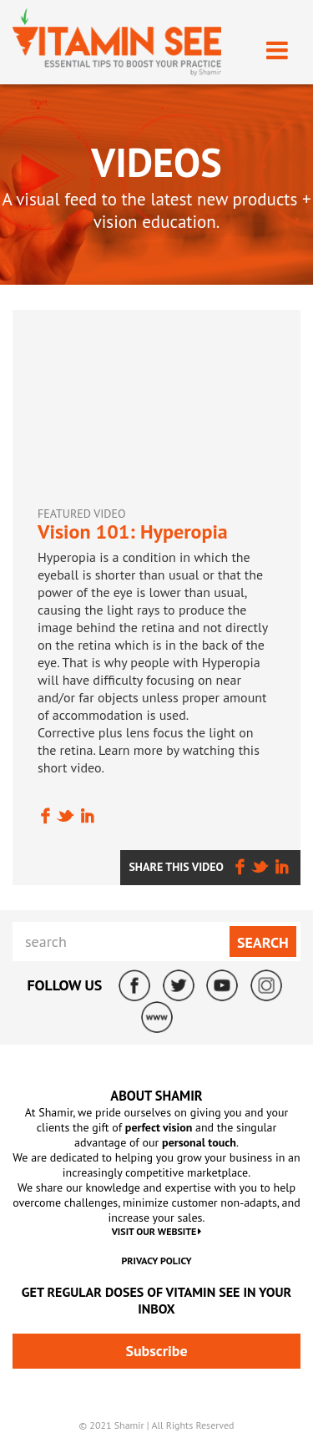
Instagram (266, 985)
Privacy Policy (156, 1260)
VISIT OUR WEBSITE (157, 1231)
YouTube (222, 985)
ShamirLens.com (157, 1017)
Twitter (178, 985)
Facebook (134, 985)
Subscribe (156, 1350)
